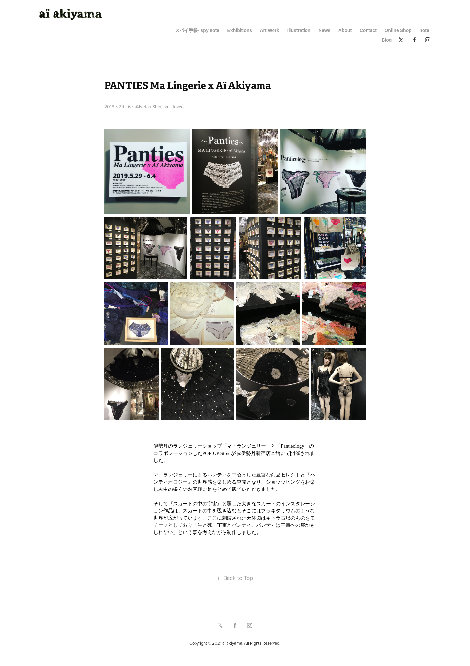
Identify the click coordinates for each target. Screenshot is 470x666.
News (325, 30)
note (424, 30)
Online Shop (397, 30)
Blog (387, 39)
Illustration (299, 30)
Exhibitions (239, 30)
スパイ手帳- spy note (197, 30)
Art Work (269, 30)
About (345, 30)
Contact (368, 30)
